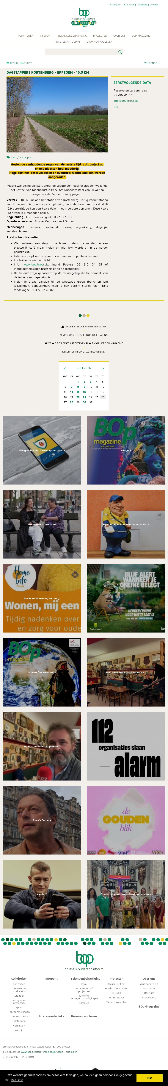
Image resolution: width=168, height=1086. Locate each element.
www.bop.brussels (35, 264)
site (116, 106)
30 (84, 402)
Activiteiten (25, 35)
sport (14, 157)
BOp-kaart (128, 4)
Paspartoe (142, 4)
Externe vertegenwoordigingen (84, 997)
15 (78, 391)
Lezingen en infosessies (19, 1001)
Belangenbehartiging (72, 35)
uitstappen (25, 157)
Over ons (119, 35)
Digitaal (18, 995)
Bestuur (149, 992)
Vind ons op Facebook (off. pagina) (84, 334)
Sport (19, 1007)
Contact (154, 4)
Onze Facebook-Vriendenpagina (83, 326)
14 (71, 391)
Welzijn (19, 1030)
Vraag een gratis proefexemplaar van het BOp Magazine (84, 343)
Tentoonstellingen (19, 1011)
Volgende (151, 63)
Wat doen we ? (149, 983)
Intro (84, 983)
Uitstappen (19, 1020)
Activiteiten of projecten (83, 989)
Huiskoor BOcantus (116, 988)
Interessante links (68, 41)
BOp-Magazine (141, 35)
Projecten (100, 35)
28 (71, 402)
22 (78, 397)
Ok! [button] (149, 1078)
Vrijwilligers (149, 997)
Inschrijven (115, 4)
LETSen (116, 992)
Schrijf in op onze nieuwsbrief (84, 351)
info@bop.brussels (126, 100)
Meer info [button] (17, 1080)
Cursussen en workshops (19, 989)
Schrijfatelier (116, 997)
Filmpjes (84, 1002)
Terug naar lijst (19, 63)
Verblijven (19, 1025)
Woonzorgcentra (116, 1001)
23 (84, 397)
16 (84, 391)
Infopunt (46, 35)
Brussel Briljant (116, 983)
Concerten (19, 983)
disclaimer (71, 1051)
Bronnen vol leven (99, 41)
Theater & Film (19, 1016)
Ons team (149, 988)
